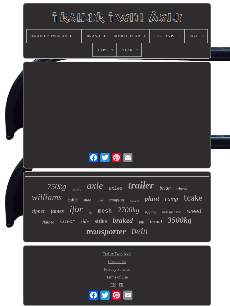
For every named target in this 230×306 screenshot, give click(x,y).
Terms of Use (117, 277)
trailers (76, 189)
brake (193, 197)
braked (123, 220)
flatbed (48, 222)
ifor (76, 209)
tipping (150, 212)
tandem (134, 201)
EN (113, 285)
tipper (38, 211)
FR (121, 285)
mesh (105, 211)
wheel (194, 211)
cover (67, 220)
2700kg (129, 210)
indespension (172, 212)
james (57, 211)
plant (152, 198)
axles (115, 188)
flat (90, 212)
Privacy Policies (117, 269)
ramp (171, 198)
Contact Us (117, 262)
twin (140, 231)
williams (47, 197)
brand (156, 221)
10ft (141, 222)
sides (100, 220)
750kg (56, 186)
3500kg (180, 219)
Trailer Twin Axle (117, 254)
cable (73, 199)
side (84, 221)
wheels (182, 189)
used (100, 200)
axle (95, 185)
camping (116, 200)
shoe (87, 200)
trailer (141, 185)
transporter (106, 231)
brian (165, 188)
